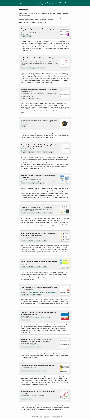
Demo (42, 68)
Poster (51, 152)
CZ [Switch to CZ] (69, 3)
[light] (65, 3)
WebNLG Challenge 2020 (27, 330)
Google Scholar (41, 22)
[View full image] (64, 32)
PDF (23, 126)
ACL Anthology (30, 98)
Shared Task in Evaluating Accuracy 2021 (42, 301)
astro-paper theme (44, 416)
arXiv (23, 36)
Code (29, 36)
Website (35, 68)
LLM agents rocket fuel (56, 416)
